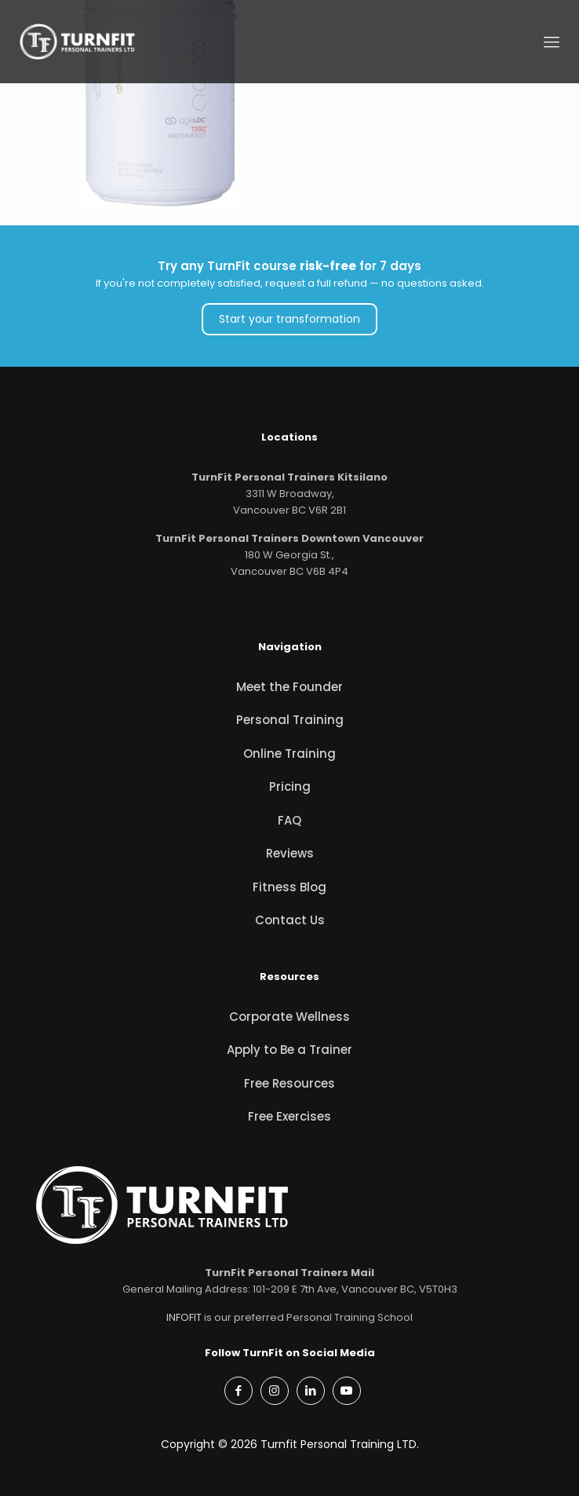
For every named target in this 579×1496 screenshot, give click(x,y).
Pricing (290, 786)
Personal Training (290, 719)
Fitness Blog (289, 887)
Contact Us (290, 920)
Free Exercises (289, 1116)
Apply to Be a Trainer (289, 1049)
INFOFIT (184, 1317)
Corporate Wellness (289, 1016)
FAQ (289, 820)
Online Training (289, 753)
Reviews (290, 853)
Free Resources (289, 1083)
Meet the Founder (289, 687)
